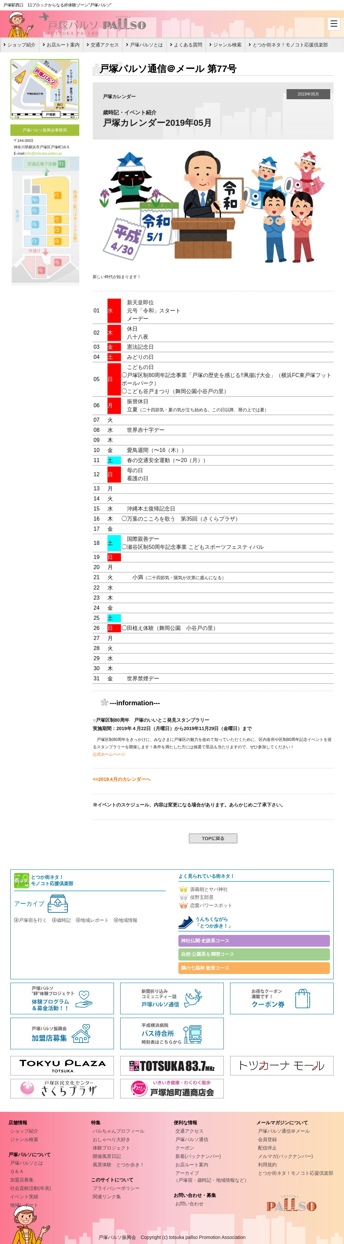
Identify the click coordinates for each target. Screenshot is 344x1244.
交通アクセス (105, 44)
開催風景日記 (107, 1156)
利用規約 (267, 1164)
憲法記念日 (140, 347)
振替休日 (137, 401)
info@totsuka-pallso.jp (43, 153)
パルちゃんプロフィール (118, 1131)
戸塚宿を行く (30, 920)
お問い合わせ (189, 1203)
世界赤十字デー (146, 430)
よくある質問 (188, 44)
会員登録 (267, 1139)
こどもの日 (140, 367)
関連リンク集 (107, 1196)
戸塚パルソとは (146, 44)
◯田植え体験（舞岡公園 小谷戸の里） (170, 628)
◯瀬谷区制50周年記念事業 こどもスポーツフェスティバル (192, 547)
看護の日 (137, 478)
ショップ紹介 (21, 44)
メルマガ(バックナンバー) (285, 1156)
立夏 (198, 409)
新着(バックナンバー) (198, 1156)
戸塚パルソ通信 (191, 1139)
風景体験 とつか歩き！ (118, 1164)
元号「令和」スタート (154, 310)
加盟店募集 (22, 1179)
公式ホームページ (109, 754)
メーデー (137, 319)
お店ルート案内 (63, 44)
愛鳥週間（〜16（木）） (157, 450)
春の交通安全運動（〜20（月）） (167, 460)
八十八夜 (137, 337)
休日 (132, 329)
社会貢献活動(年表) (30, 1188)
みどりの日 (140, 357)
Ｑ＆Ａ (17, 1171)
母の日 (135, 470)
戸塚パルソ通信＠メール (284, 1131)
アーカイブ (29, 903)
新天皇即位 (140, 302)
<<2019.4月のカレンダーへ (121, 779)
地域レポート (92, 920)
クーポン (184, 1148)
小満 (179, 577)
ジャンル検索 (227, 44)
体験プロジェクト (111, 1148)
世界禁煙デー (143, 678)
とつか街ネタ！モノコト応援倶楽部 (290, 44)
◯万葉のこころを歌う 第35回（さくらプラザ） (181, 519)
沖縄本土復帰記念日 (151, 509)
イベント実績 (24, 1196)
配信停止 (267, 1148)
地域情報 (125, 920)
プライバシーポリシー (116, 1188)
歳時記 (61, 920)
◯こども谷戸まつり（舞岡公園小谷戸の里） (175, 391)
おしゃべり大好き (111, 1139)
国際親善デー (143, 539)
